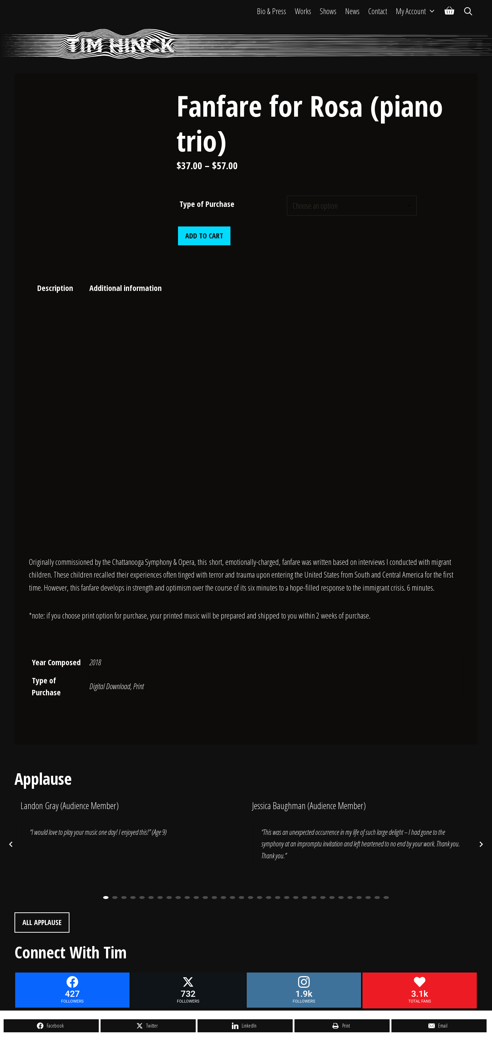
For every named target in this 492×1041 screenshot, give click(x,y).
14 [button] (223, 897)
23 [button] (305, 897)
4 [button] (133, 897)
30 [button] (368, 897)
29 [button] (359, 897)
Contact (377, 10)
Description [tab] (55, 287)
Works (303, 10)
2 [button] (115, 897)
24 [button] (314, 897)
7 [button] (160, 897)
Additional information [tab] (125, 287)
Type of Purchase (206, 203)
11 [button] (196, 897)
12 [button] (205, 897)
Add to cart (204, 236)
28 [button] (350, 897)
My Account (418, 11)
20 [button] (277, 897)
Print (138, 685)
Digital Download (109, 685)
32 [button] (386, 897)
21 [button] (286, 897)
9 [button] (178, 897)
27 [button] (341, 897)
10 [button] (187, 897)
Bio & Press (271, 10)
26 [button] (332, 897)
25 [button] (323, 897)
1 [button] (106, 897)
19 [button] (268, 897)
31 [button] (377, 897)
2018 (95, 662)
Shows (328, 10)
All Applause (42, 922)
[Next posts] (481, 844)
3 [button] (124, 897)
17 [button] (250, 897)
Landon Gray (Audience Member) (70, 805)
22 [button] (295, 897)
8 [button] (169, 897)
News (352, 10)
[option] (130, 827)
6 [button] (151, 897)
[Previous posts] (10, 844)
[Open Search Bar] (468, 11)
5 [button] (142, 897)
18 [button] (259, 897)
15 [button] (232, 897)
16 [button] (241, 897)
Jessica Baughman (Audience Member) (309, 805)
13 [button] (214, 897)
